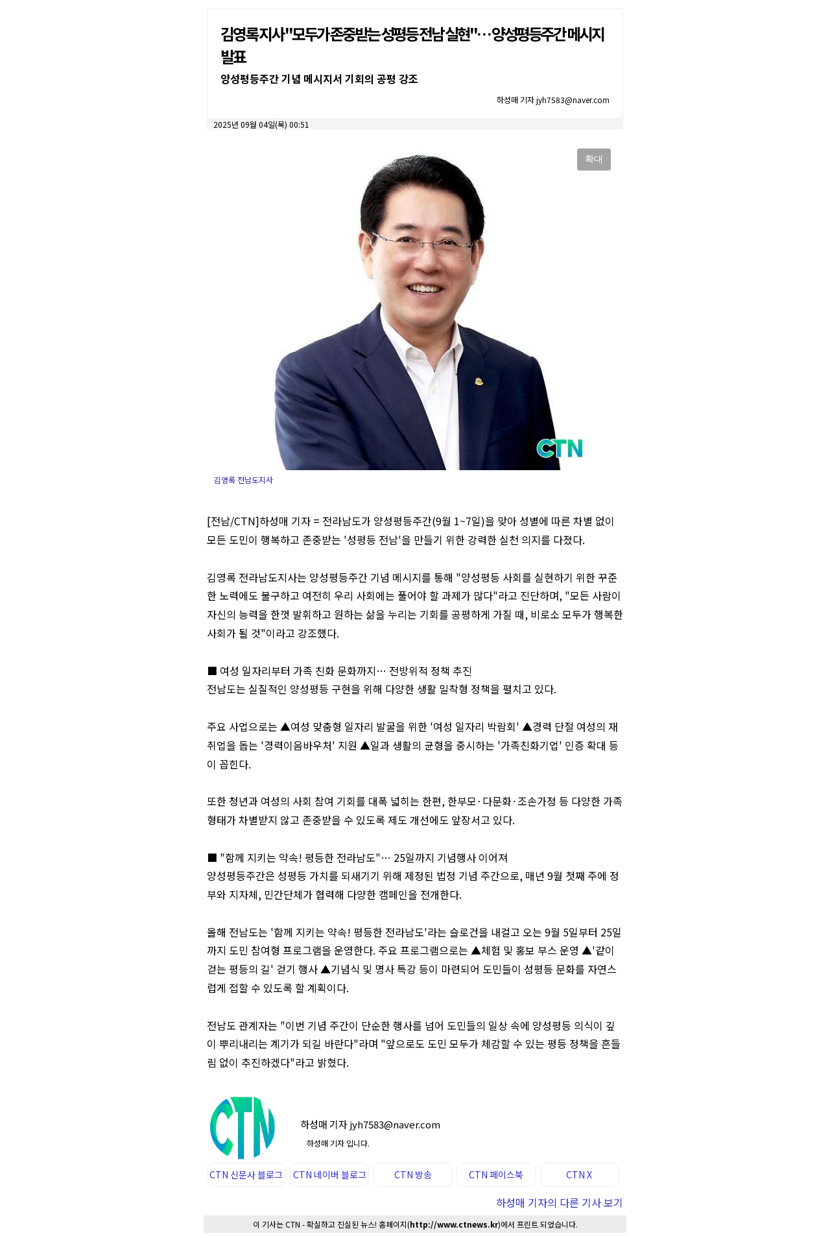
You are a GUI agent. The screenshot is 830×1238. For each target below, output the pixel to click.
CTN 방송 (413, 1174)
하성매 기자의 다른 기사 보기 (559, 1202)
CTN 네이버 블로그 (329, 1174)
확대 (594, 159)
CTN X (579, 1174)
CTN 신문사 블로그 (246, 1174)
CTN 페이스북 (496, 1174)
